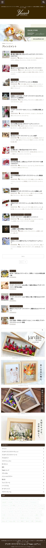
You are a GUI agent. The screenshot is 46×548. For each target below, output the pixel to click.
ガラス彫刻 (36, 76)
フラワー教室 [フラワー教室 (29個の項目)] (41, 516)
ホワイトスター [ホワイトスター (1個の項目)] (25, 520)
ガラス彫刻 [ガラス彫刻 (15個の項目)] (12, 513)
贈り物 (21, 58)
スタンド (38, 88)
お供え (26, 132)
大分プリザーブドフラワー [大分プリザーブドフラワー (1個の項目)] (12, 526)
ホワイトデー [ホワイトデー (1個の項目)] (34, 520)
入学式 (12, 78)
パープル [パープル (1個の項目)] (19, 516)
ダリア (38, 213)
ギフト (24, 74)
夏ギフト (13, 60)
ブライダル (27, 58)
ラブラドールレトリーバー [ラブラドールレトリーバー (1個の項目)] (13, 523)
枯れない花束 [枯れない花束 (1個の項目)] (12, 529)
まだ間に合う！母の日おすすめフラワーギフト (25, 154)
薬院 (27, 145)
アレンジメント (31, 60)
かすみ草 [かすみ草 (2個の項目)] (10, 510)
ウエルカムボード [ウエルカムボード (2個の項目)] (34, 510)
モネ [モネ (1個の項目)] (40, 520)
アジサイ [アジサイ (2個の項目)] (16, 510)
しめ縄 (18, 241)
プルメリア (23, 253)
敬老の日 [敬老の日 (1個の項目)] (38, 526)
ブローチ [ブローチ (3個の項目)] (10, 520)
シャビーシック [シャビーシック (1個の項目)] (28, 513)
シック (15, 90)
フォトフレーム (19, 76)
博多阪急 (38, 90)
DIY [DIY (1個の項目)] (17, 507)
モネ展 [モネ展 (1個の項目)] (3, 523)
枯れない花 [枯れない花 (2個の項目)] (4, 529)
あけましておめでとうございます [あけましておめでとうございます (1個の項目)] (27, 507)
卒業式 (41, 76)
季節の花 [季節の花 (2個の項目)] (22, 526)
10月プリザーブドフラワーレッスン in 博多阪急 (25, 86)
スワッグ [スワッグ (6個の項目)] (42, 513)
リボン (24, 229)
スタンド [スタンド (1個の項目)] (36, 513)
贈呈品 (41, 58)
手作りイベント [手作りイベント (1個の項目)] (30, 526)
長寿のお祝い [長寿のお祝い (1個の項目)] (38, 529)
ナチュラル (33, 90)
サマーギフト (39, 253)
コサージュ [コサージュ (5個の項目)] (19, 513)
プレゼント (31, 74)
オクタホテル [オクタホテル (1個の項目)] (5, 513)
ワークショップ (29, 92)
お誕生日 (22, 130)
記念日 (12, 105)
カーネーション (33, 171)
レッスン (15, 145)
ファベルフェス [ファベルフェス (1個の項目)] (32, 516)
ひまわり (28, 130)
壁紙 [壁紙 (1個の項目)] (3, 526)
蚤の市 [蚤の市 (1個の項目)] (27, 529)
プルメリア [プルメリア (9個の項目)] (17, 520)
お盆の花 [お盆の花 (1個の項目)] (4, 510)
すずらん (26, 104)
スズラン (18, 60)
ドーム (28, 253)
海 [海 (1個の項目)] (17, 529)
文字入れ (23, 60)
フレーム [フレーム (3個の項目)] (4, 520)
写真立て (26, 76)
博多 (19, 90)
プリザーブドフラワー (21, 78)
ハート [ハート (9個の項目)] (3, 516)
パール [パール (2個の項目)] (25, 516)
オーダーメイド (34, 58)
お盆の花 (31, 132)
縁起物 (22, 239)
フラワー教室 (23, 88)
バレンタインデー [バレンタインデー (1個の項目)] (11, 516)
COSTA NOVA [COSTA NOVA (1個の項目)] (5, 507)
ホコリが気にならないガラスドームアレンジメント (26, 128)
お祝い (29, 105)
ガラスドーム (31, 88)
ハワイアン (21, 257)
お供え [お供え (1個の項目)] (38, 507)
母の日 (28, 144)
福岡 (23, 92)
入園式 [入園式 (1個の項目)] (36, 523)
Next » (23, 264)
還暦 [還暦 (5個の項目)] (32, 529)
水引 (22, 241)
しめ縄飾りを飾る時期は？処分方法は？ (23, 237)
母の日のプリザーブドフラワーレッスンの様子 (25, 140)
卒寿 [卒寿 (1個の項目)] (41, 523)
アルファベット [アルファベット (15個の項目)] (24, 510)
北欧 (28, 201)
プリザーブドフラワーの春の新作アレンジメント (25, 225)
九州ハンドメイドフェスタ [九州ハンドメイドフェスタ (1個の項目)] (27, 523)
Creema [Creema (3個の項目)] (12, 507)
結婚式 (31, 76)
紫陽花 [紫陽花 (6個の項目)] (22, 529)
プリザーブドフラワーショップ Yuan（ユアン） (23, 543)
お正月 (14, 241)
